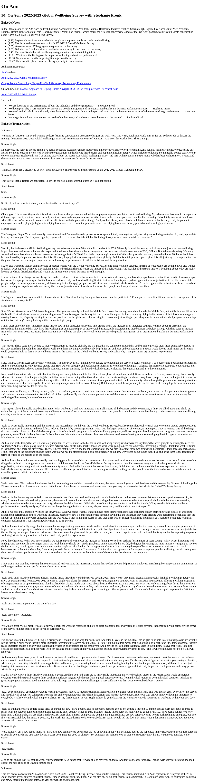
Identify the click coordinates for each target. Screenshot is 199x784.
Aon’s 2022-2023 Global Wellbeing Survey (24, 77)
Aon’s (4, 72)
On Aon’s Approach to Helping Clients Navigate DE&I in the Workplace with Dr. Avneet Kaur (68, 88)
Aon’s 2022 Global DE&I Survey (18, 94)
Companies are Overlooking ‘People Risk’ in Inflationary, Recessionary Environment (46, 83)
